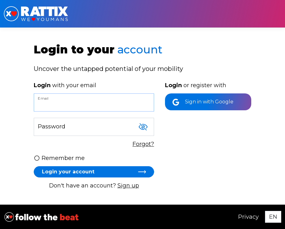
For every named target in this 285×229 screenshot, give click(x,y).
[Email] (94, 102)
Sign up (128, 185)
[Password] (94, 127)
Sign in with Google (202, 102)
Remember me (59, 158)
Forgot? (143, 144)
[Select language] (273, 217)
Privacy (248, 216)
